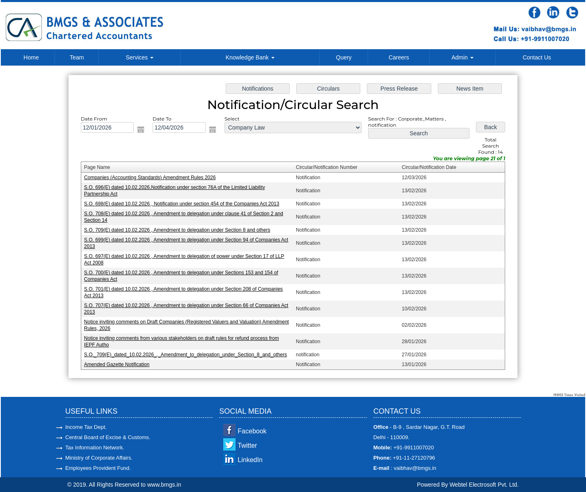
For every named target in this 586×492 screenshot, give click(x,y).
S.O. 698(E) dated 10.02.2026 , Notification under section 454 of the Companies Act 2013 (183, 204)
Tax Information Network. (94, 447)
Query (344, 57)
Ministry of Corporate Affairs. (99, 458)
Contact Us (537, 57)
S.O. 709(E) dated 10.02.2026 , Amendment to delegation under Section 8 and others (179, 230)
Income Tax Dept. (86, 427)
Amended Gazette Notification (120, 361)
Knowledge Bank (250, 57)
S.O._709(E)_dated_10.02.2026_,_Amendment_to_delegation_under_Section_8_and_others (187, 352)
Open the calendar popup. (144, 131)
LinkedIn (250, 459)
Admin (462, 57)
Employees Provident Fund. (98, 468)
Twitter (247, 445)
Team (77, 57)
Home (31, 57)
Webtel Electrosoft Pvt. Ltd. (484, 484)
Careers (399, 57)
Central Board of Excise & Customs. (107, 437)
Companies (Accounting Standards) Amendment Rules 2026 (152, 178)
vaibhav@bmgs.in (414, 468)
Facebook (252, 431)
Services (139, 57)
